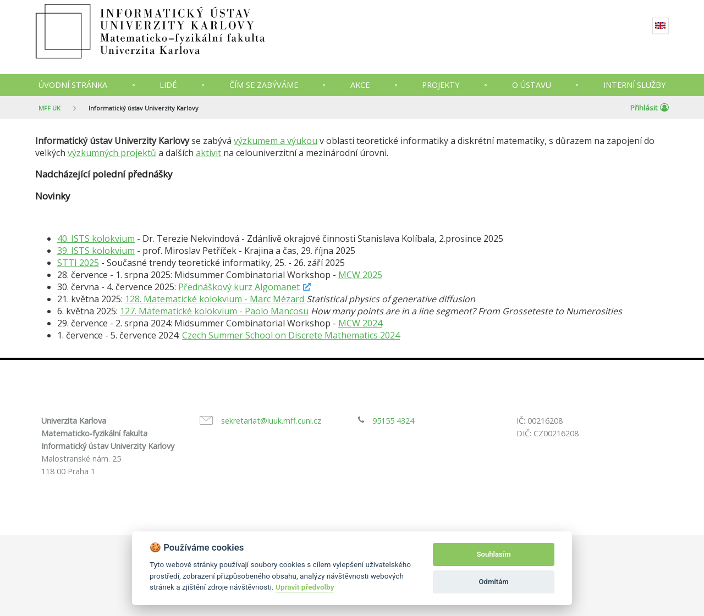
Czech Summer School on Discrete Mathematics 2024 (291, 335)
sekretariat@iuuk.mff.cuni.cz (271, 420)
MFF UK (49, 108)
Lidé (168, 85)
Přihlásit (649, 107)
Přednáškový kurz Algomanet (239, 287)
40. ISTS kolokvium (96, 238)
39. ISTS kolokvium (96, 251)
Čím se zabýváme (263, 85)
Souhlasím (494, 554)
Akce (360, 85)
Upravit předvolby (305, 586)
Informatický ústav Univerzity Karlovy (144, 108)
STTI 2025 (78, 263)
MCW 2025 (360, 275)
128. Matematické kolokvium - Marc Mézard (215, 299)
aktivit (208, 153)
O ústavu (531, 85)
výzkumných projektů (112, 153)
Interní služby (634, 85)
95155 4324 (393, 420)
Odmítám (494, 582)
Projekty (440, 85)
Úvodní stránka (72, 85)
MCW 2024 (360, 323)
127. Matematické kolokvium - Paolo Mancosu (214, 311)
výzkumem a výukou (275, 141)
